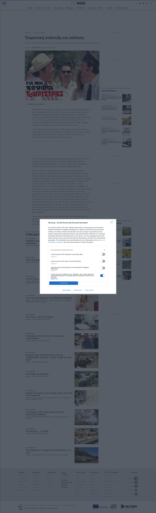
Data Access (78, 290)
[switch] (102, 254)
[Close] (112, 223)
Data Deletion (66, 290)
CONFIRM (63, 283)
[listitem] (78, 250)
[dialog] (78, 256)
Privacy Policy (89, 290)
